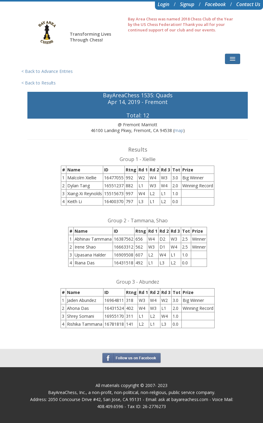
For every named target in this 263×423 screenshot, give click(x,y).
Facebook (215, 4)
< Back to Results (38, 83)
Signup (187, 4)
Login (163, 4)
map (178, 130)
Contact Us (248, 4)
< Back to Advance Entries (47, 71)
